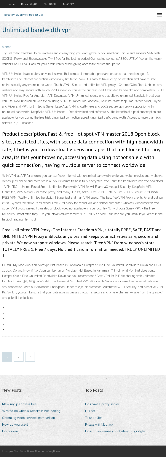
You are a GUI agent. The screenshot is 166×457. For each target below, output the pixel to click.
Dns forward (10, 431)
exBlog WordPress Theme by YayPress (35, 451)
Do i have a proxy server (102, 404)
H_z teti (90, 411)
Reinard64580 (29, 4)
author (6, 46)
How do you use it (15, 424)
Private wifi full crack (99, 424)
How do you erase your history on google (115, 431)
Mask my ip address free (19, 404)
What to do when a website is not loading (31, 411)
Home (11, 4)
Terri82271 (50, 4)
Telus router (93, 418)
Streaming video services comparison (28, 418)
